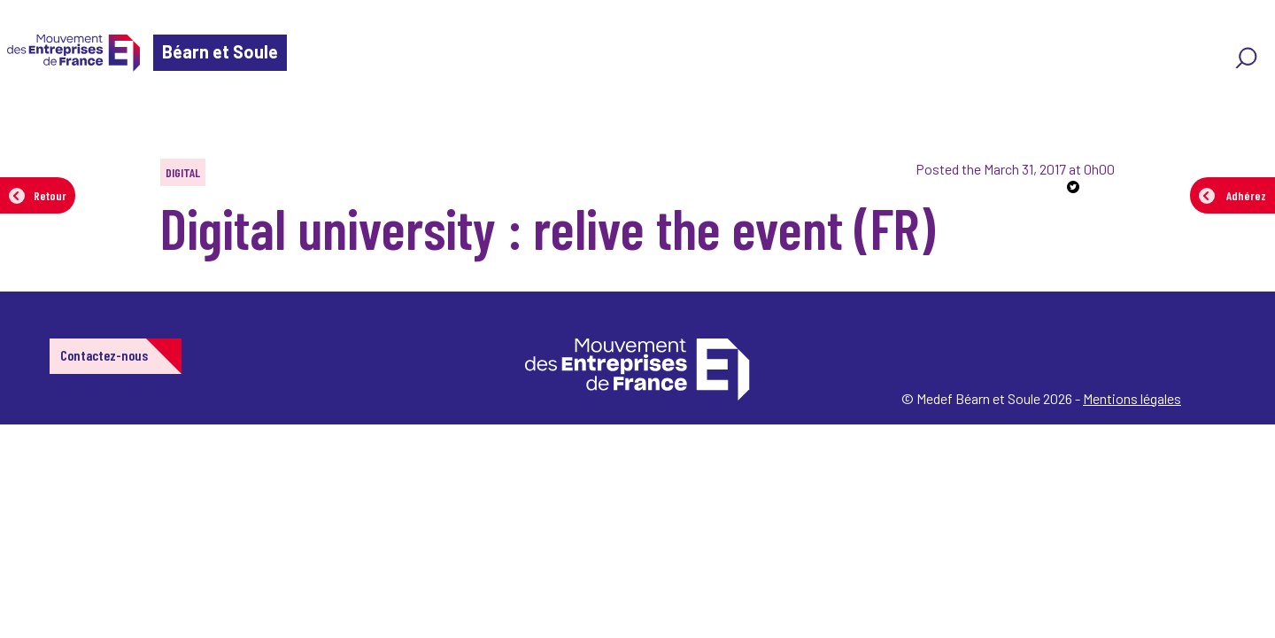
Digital (183, 172)
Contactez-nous (104, 354)
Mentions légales (1132, 398)
